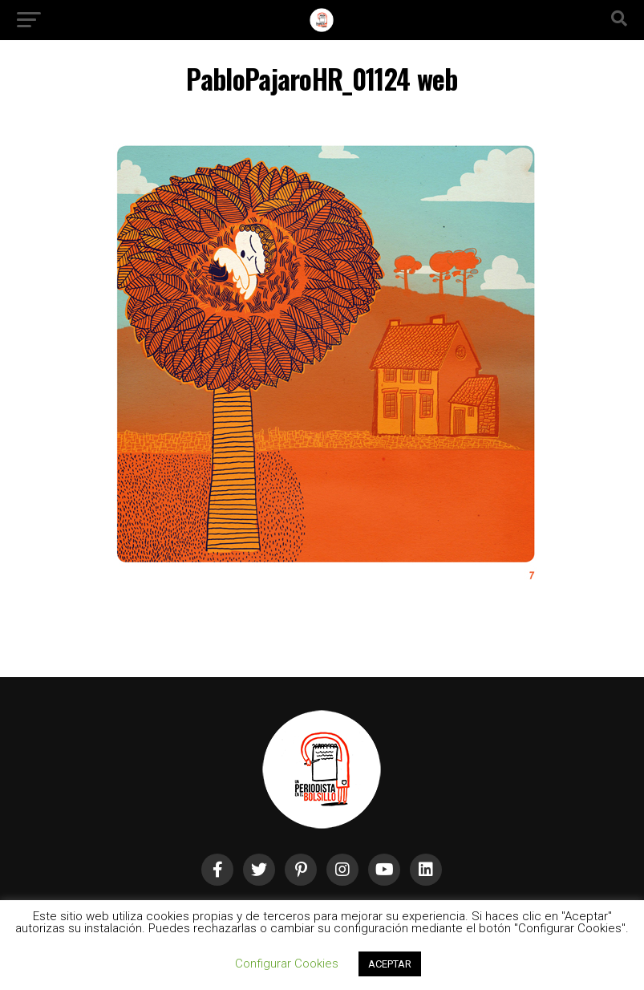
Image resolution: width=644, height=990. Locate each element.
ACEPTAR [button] (389, 964)
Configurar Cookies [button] (286, 963)
